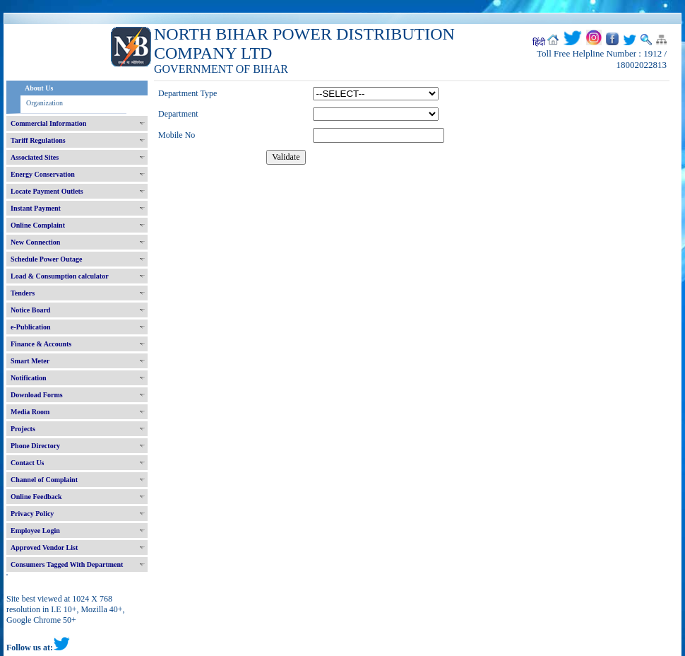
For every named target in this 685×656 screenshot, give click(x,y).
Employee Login (35, 530)
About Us (39, 88)
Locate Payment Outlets (47, 191)
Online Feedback (36, 496)
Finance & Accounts (41, 344)
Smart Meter (30, 361)
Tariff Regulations (38, 140)
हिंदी (538, 42)
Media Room (30, 412)
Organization (44, 103)
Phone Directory (35, 446)
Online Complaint (38, 225)
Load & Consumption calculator (60, 276)
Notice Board (30, 310)
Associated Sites (35, 157)
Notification (29, 378)
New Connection (35, 242)
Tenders (23, 293)
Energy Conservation (43, 174)
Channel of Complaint (44, 480)
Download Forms (37, 395)
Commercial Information (48, 123)
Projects (23, 429)
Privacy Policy (32, 513)
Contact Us (27, 463)
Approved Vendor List (44, 547)
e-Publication (31, 327)
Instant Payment (36, 208)
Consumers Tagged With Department (67, 564)
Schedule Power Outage (46, 259)
